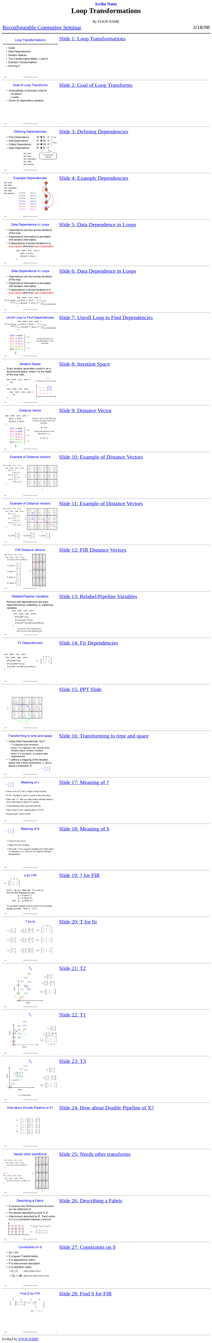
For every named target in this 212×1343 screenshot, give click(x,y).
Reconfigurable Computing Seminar (41, 27)
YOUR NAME (28, 1339)
